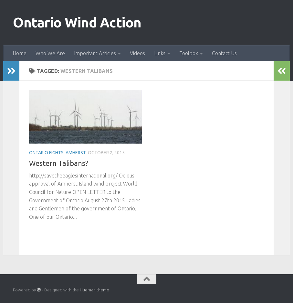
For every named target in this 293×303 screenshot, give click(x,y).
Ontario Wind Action (77, 22)
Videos (137, 53)
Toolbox (188, 53)
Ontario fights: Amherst (57, 152)
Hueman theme (94, 290)
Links (159, 53)
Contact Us (224, 53)
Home (19, 53)
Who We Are (50, 53)
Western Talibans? (58, 163)
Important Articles (95, 53)
